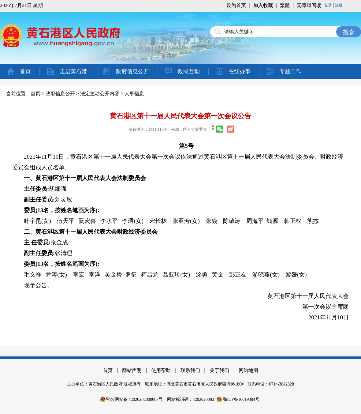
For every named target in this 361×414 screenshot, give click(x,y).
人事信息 (134, 93)
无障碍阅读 (309, 5)
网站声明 (132, 370)
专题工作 (290, 71)
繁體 (285, 5)
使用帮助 (161, 370)
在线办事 (240, 71)
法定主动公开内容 (99, 93)
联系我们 (190, 370)
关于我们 (219, 370)
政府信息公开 (132, 71)
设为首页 (236, 5)
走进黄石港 (73, 71)
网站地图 (248, 370)
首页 (25, 71)
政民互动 (189, 71)
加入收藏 (263, 5)
